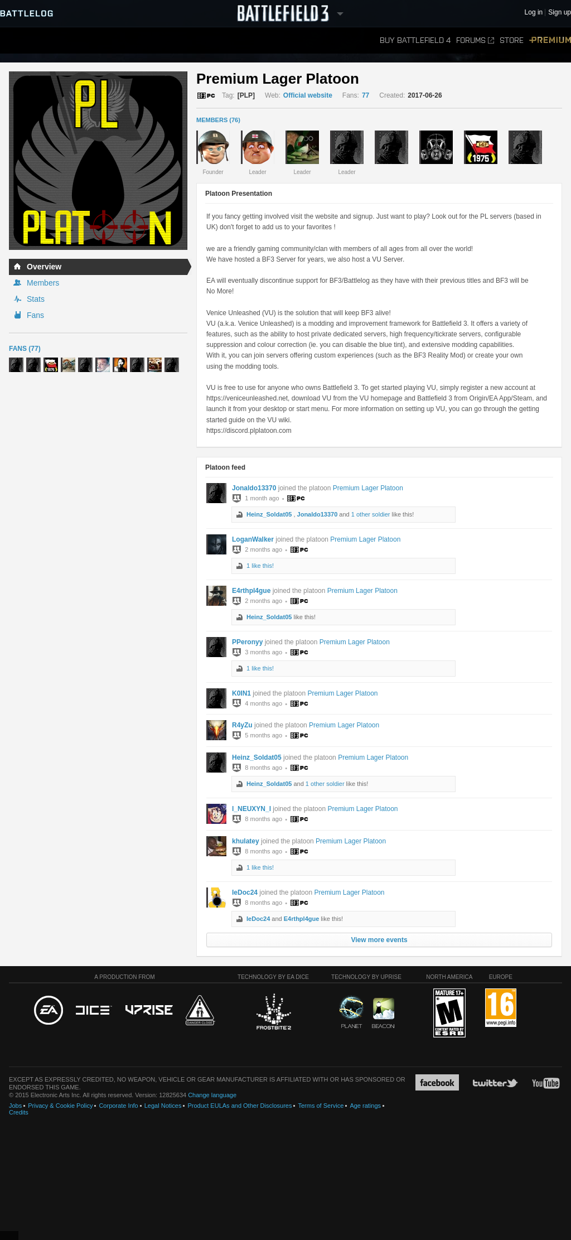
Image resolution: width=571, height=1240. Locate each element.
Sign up (559, 12)
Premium (550, 40)
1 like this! (260, 565)
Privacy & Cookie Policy (60, 1105)
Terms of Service (320, 1105)
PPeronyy (247, 642)
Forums (475, 40)
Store (512, 40)
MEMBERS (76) (218, 120)
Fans (35, 315)
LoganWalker (253, 539)
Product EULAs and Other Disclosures (239, 1105)
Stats (36, 299)
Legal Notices (163, 1105)
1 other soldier (370, 514)
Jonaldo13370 (254, 488)
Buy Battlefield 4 (415, 40)
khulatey (245, 841)
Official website (307, 95)
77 (365, 95)
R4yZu (242, 725)
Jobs (15, 1105)
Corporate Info (118, 1105)
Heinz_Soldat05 (269, 514)
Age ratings (365, 1105)
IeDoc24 (245, 892)
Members (43, 282)
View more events (379, 940)
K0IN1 (241, 693)
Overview (44, 266)
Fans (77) (25, 349)
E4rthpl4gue (251, 591)
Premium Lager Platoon (368, 488)
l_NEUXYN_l (251, 809)
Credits (18, 1112)
